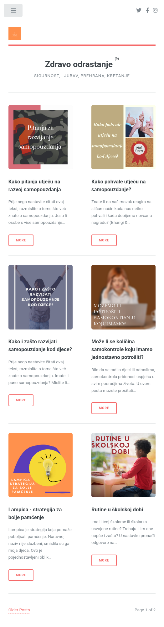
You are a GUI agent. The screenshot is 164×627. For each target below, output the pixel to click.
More (21, 240)
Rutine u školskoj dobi (117, 510)
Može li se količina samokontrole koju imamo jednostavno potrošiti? (121, 349)
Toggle (13, 12)
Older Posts (19, 610)
